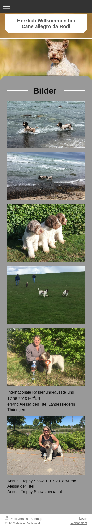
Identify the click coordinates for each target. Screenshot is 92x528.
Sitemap (36, 519)
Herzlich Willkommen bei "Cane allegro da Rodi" (46, 23)
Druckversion (16, 519)
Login (83, 518)
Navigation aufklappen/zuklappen (46, 6)
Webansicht (78, 523)
